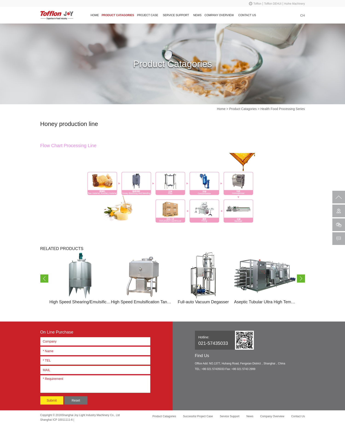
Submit (52, 400)
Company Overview (219, 15)
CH (302, 15)
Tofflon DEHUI (272, 3)
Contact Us (247, 15)
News (197, 15)
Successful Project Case (198, 416)
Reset (76, 400)
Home (95, 15)
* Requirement (95, 383)
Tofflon (257, 3)
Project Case (147, 15)
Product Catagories (118, 15)
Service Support (176, 15)
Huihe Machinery (294, 3)
